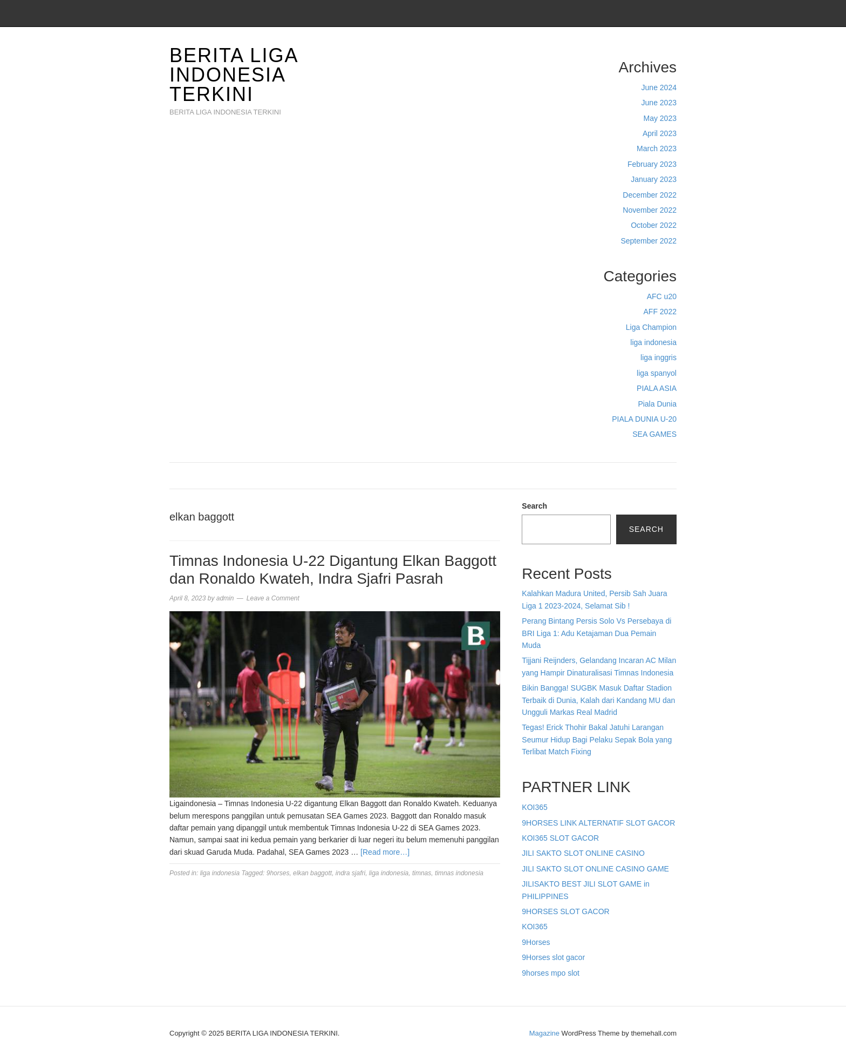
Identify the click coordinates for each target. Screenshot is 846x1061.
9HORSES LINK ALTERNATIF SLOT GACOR (598, 823)
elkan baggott (312, 873)
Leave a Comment (273, 598)
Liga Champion (651, 327)
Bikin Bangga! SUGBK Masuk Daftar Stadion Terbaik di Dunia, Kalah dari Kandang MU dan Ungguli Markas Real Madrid (598, 700)
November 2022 (650, 210)
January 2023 (654, 179)
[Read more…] (385, 852)
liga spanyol (657, 373)
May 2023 (660, 118)
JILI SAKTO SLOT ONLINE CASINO (583, 853)
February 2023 (652, 164)
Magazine (544, 1033)
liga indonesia (653, 342)
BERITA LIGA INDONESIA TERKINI (233, 74)
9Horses (536, 942)
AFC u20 (662, 296)
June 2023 (659, 102)
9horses (278, 873)
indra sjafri (350, 873)
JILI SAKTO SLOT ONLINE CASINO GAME (595, 868)
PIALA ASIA (657, 388)
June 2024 (659, 87)
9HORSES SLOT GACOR (565, 911)
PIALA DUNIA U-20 (644, 419)
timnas (421, 873)
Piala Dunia (657, 404)
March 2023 (657, 148)
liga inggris (658, 357)
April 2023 (660, 133)
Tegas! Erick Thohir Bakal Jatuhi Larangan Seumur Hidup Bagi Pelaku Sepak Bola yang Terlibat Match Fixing (597, 739)
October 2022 (654, 225)
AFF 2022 (660, 311)
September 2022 (648, 240)
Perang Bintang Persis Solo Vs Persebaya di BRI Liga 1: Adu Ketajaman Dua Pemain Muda (596, 633)
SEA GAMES (654, 434)
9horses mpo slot (550, 973)
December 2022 (650, 195)
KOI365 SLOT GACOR (560, 838)
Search (534, 506)
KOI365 (534, 807)
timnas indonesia (459, 873)
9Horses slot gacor (553, 957)
